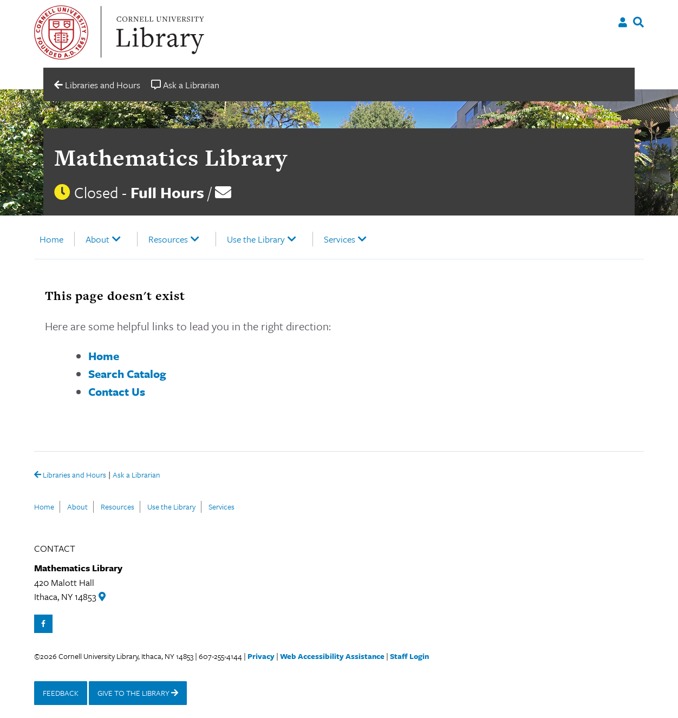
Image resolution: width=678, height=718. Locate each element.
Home (51, 239)
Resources (168, 239)
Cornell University (61, 32)
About (97, 239)
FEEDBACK (61, 693)
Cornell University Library (158, 32)
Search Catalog (127, 373)
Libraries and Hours (70, 475)
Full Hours (167, 192)
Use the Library (256, 239)
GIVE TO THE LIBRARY (137, 693)
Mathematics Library (171, 157)
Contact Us (116, 391)
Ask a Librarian (136, 475)
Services (339, 239)
